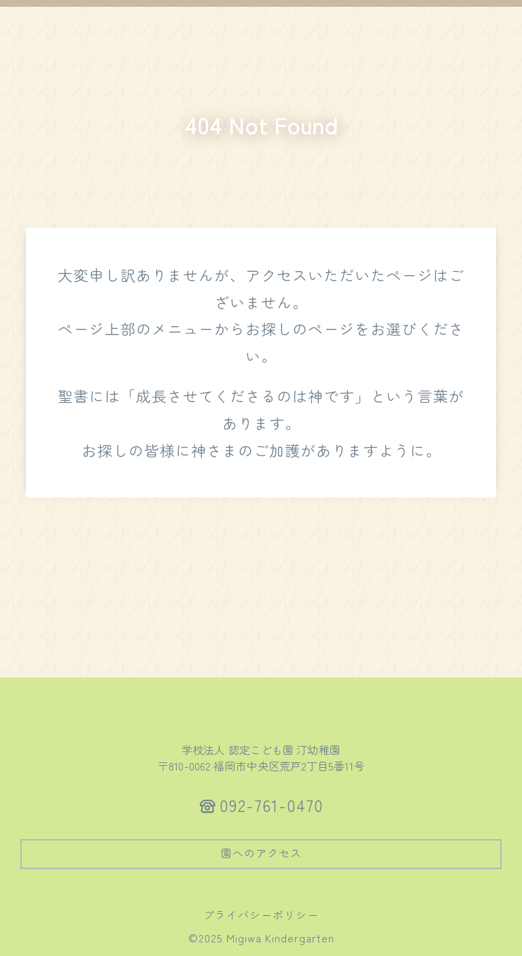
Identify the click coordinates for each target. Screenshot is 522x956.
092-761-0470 (272, 805)
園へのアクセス (261, 853)
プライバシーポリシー (261, 914)
